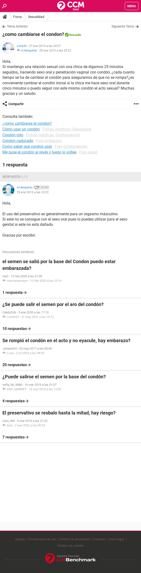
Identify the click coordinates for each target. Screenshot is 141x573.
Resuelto (75, 35)
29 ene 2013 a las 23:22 (55, 50)
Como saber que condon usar (27, 146)
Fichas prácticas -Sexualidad (67, 129)
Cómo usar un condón (21, 129)
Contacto (99, 539)
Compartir (16, 104)
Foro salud (88, 152)
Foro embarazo (49, 140)
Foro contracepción (71, 146)
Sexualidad (36, 17)
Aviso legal (116, 539)
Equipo (20, 539)
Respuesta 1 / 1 (15, 177)
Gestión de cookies (70, 545)
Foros (17, 17)
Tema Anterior (17, 26)
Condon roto (12, 135)
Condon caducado (17, 140)
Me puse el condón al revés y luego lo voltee (39, 152)
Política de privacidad (74, 539)
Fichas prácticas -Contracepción (53, 135)
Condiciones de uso (42, 539)
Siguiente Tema (123, 26)
